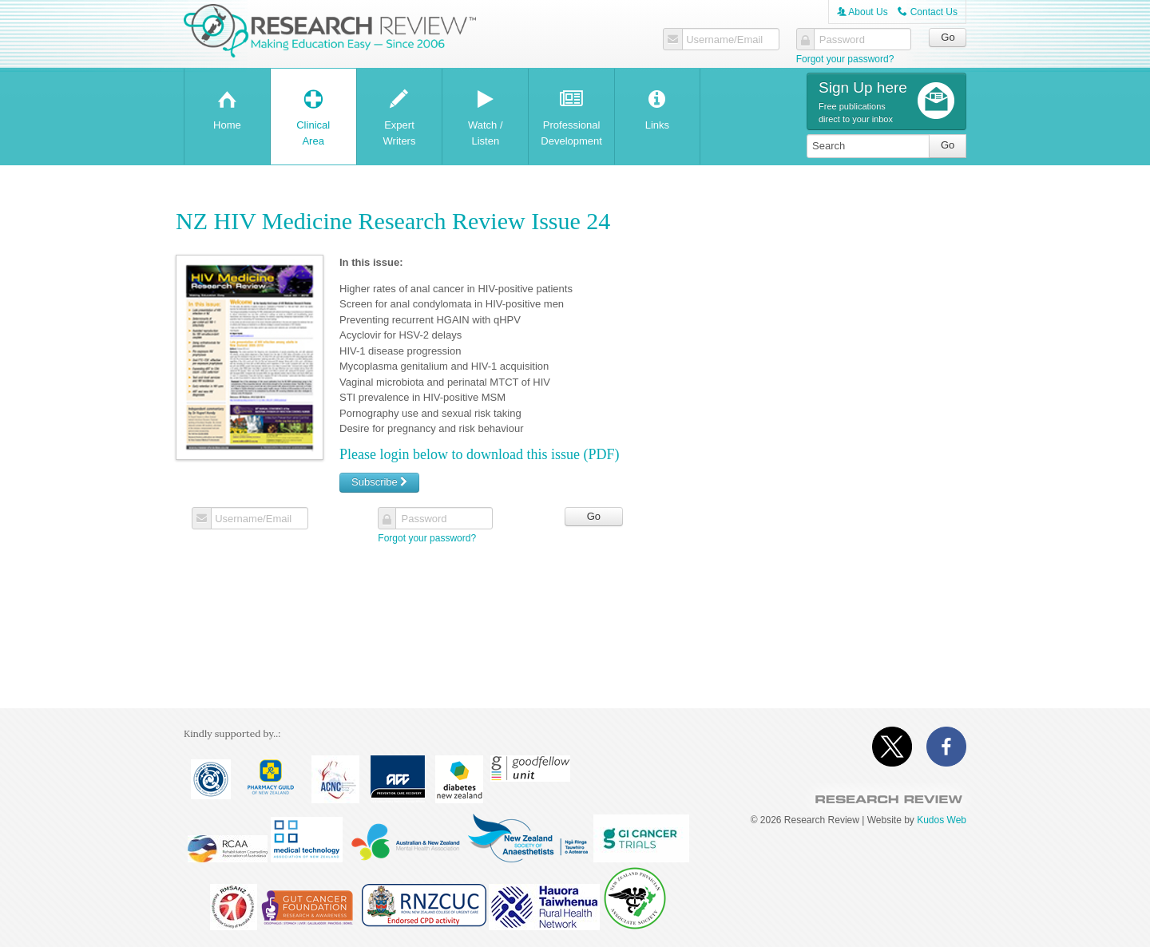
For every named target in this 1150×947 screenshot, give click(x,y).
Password (842, 40)
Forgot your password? (845, 59)
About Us (862, 12)
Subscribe (379, 482)
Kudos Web (941, 820)
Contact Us (928, 12)
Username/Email (724, 40)
